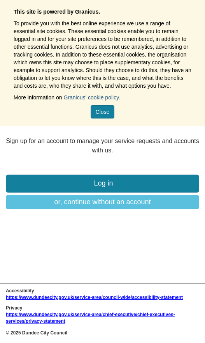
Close (103, 112)
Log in (102, 183)
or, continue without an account (102, 202)
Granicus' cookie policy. (91, 97)
